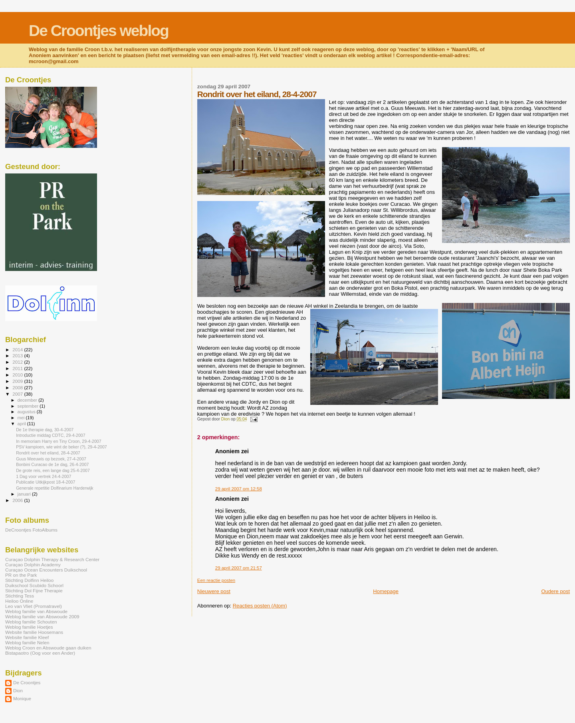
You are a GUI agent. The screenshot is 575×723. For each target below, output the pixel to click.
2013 (18, 355)
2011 (18, 368)
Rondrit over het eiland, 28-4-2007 (48, 452)
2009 (18, 381)
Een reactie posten (216, 580)
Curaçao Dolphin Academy (33, 564)
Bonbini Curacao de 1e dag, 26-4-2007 (52, 464)
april (22, 423)
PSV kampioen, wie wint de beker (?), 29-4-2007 (61, 446)
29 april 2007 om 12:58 (238, 488)
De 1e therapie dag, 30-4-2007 (44, 429)
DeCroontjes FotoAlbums (31, 529)
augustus (27, 411)
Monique (22, 698)
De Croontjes (26, 682)
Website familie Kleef (27, 637)
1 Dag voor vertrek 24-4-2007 (43, 476)
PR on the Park (21, 575)
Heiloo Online (19, 600)
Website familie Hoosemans (34, 632)
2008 (18, 387)
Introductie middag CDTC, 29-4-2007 (50, 435)
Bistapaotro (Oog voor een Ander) (40, 652)
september (29, 406)
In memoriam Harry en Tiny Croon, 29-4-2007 (58, 441)
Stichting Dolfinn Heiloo (29, 580)
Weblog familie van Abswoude (36, 611)
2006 (18, 500)
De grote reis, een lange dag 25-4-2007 (53, 470)
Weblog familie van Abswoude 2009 (42, 616)
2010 (18, 374)
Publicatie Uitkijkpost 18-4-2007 (45, 482)
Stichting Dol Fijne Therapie (34, 590)
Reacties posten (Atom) (260, 606)
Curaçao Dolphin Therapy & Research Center (52, 559)
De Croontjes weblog (99, 30)
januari (25, 494)
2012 (18, 361)
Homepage (386, 591)
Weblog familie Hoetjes (29, 626)
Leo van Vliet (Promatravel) (33, 606)
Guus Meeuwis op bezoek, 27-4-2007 (51, 458)
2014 (18, 349)
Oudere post (555, 591)
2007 (18, 393)
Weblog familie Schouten (31, 621)
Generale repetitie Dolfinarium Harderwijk (54, 488)
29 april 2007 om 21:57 (238, 568)
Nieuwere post (213, 591)
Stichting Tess (19, 595)
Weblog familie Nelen (27, 642)
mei (22, 417)
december (28, 400)
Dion (18, 690)
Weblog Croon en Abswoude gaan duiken (48, 647)
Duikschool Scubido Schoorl (34, 585)
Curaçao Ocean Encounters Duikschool (46, 569)
